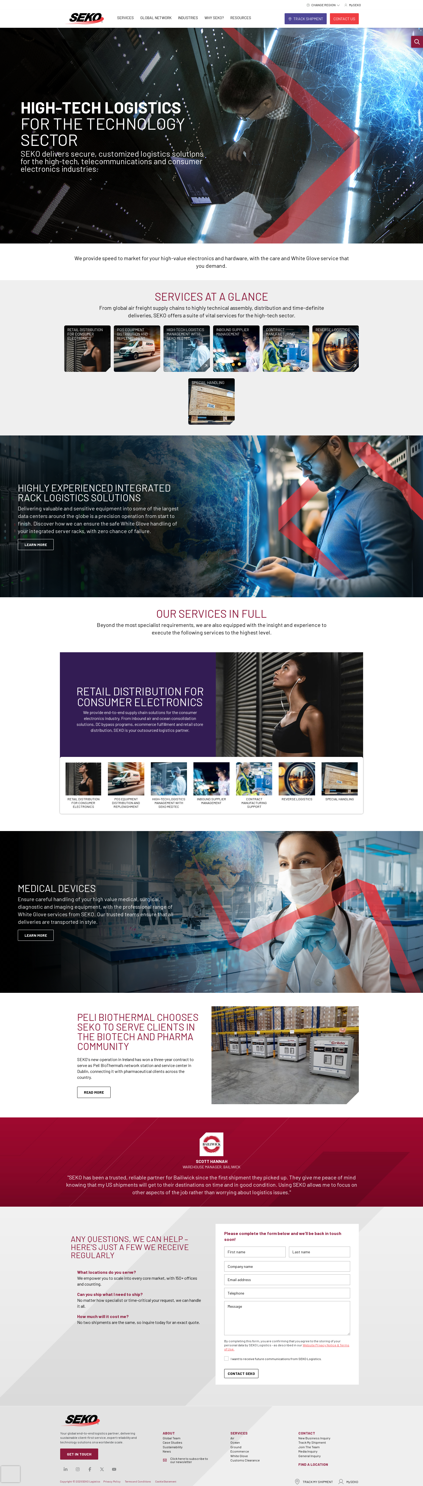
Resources (240, 17)
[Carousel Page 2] (126, 785)
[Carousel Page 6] (297, 781)
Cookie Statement (165, 1481)
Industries (188, 17)
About (169, 1433)
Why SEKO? (214, 17)
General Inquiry (309, 1456)
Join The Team (309, 1447)
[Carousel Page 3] (169, 785)
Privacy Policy (112, 1481)
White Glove (239, 1456)
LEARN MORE (36, 544)
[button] (417, 42)
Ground (235, 1447)
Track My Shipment (312, 1442)
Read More (94, 1092)
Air (232, 1438)
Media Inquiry (308, 1451)
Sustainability (173, 1447)
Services (125, 17)
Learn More (36, 935)
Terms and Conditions (138, 1481)
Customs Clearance (245, 1460)
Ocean (235, 1442)
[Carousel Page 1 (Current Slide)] (83, 785)
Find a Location (313, 1464)
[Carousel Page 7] (339, 781)
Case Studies (172, 1442)
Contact (306, 1433)
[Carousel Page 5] (254, 785)
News (167, 1451)
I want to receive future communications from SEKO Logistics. (276, 1359)
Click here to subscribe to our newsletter (189, 1460)
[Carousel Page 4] (211, 783)
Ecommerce (239, 1451)
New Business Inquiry (314, 1438)
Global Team (171, 1438)
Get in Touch (79, 1454)
